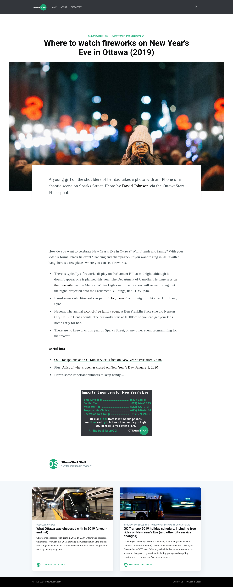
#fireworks (137, 36)
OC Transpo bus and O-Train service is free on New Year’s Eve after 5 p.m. (108, 360)
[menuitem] (54, 7)
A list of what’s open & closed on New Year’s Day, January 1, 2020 (110, 367)
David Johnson (135, 185)
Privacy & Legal (193, 582)
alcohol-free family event (102, 311)
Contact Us (178, 582)
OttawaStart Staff (73, 462)
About (64, 7)
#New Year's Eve (120, 36)
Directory (76, 7)
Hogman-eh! (118, 298)
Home (54, 7)
